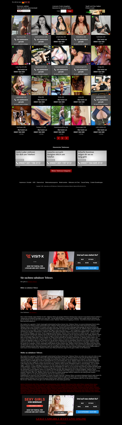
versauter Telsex (43, 384)
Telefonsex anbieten (57, 388)
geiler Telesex (80, 384)
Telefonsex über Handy (71, 387)
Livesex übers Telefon (83, 390)
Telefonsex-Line (62, 391)
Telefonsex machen (67, 388)
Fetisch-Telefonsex (52, 391)
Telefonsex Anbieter (46, 388)
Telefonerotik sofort (79, 391)
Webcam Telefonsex (66, 385)
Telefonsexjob (51, 390)
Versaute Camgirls (94, 390)
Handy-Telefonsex (94, 387)
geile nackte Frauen (29, 393)
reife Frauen (56, 393)
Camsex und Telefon (71, 390)
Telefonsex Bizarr (37, 391)
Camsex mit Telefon (60, 390)
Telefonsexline (70, 391)
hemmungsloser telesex (31, 385)
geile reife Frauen (48, 393)
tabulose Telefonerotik (26, 384)
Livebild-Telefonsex (88, 385)
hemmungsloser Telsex (54, 384)
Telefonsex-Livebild (31, 387)
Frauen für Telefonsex (88, 388)
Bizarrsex (44, 391)
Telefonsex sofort (89, 391)
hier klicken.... (33, 312)
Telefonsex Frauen (77, 388)
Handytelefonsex (25, 388)
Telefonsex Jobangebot (41, 390)
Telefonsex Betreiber (35, 388)
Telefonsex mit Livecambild (57, 387)
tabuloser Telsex (65, 384)
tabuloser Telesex (32, 281)
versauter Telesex (89, 384)
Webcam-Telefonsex (77, 385)
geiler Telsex (35, 384)
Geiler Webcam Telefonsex (54, 385)
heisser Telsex (73, 384)
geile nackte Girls (39, 393)
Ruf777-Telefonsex (61, 423)
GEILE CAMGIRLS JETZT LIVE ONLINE (61, 418)
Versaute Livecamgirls (26, 391)
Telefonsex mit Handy (83, 387)
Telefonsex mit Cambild (43, 387)
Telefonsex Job (31, 390)
